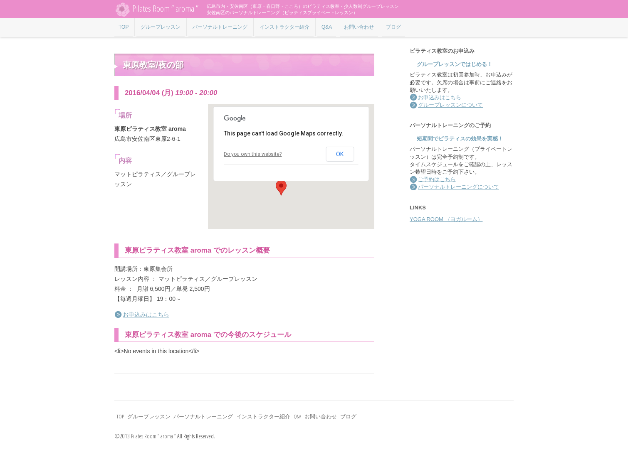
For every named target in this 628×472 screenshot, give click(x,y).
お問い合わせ (359, 27)
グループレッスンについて (450, 105)
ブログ (393, 27)
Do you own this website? (253, 154)
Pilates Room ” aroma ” (156, 9)
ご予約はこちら (437, 179)
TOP (124, 27)
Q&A (326, 27)
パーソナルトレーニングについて (458, 187)
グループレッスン (160, 27)
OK (340, 154)
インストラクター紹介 (284, 27)
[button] (281, 188)
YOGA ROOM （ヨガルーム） (446, 219)
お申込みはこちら (146, 314)
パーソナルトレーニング (220, 27)
